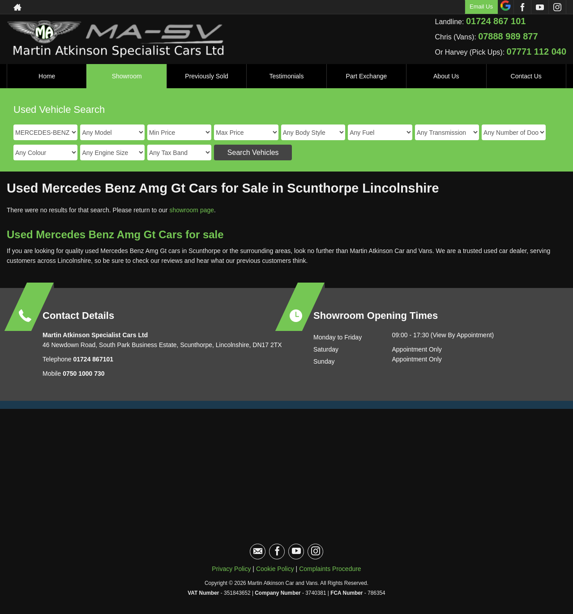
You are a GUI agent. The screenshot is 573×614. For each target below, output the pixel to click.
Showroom (127, 76)
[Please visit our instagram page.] (557, 7)
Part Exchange (366, 76)
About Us (446, 76)
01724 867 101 (496, 21)
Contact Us (526, 76)
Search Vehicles (253, 152)
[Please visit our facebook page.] (522, 7)
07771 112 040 (536, 51)
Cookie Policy (275, 568)
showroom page (191, 210)
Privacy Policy (231, 568)
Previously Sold (206, 76)
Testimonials (286, 76)
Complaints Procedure (330, 568)
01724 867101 (92, 359)
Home (46, 76)
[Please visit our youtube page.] (539, 7)
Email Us (481, 6)
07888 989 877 (508, 36)
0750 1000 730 (83, 373)
